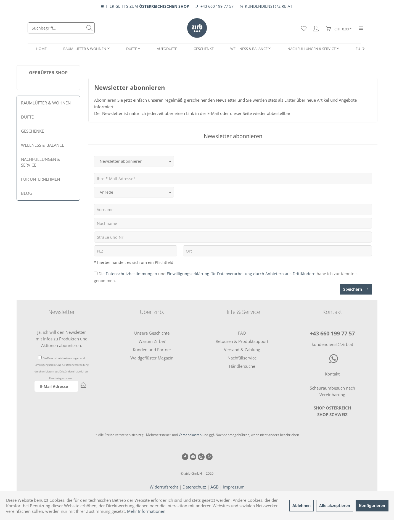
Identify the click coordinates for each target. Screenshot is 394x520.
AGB (214, 487)
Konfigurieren (372, 505)
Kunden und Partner (152, 349)
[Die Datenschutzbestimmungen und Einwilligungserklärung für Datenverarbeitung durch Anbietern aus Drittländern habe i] (95, 273)
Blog (26, 193)
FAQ (242, 333)
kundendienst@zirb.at (332, 344)
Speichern (356, 288)
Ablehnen (301, 505)
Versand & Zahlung (242, 349)
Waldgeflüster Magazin (151, 358)
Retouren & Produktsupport (242, 341)
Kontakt (332, 374)
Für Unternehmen (40, 179)
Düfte (27, 117)
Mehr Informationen (146, 511)
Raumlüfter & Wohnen (46, 103)
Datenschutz (194, 487)
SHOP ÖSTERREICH (332, 408)
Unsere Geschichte (152, 333)
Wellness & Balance (42, 145)
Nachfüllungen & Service (40, 162)
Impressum (234, 487)
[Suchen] (89, 27)
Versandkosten (190, 434)
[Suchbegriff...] (61, 27)
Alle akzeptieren (334, 505)
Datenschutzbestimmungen (131, 273)
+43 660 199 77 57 (332, 333)
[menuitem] (61, 27)
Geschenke (32, 131)
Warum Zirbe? (152, 341)
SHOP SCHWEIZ (332, 414)
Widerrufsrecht (164, 487)
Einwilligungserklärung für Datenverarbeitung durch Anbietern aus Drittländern (241, 273)
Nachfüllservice (242, 358)
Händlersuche (242, 366)
